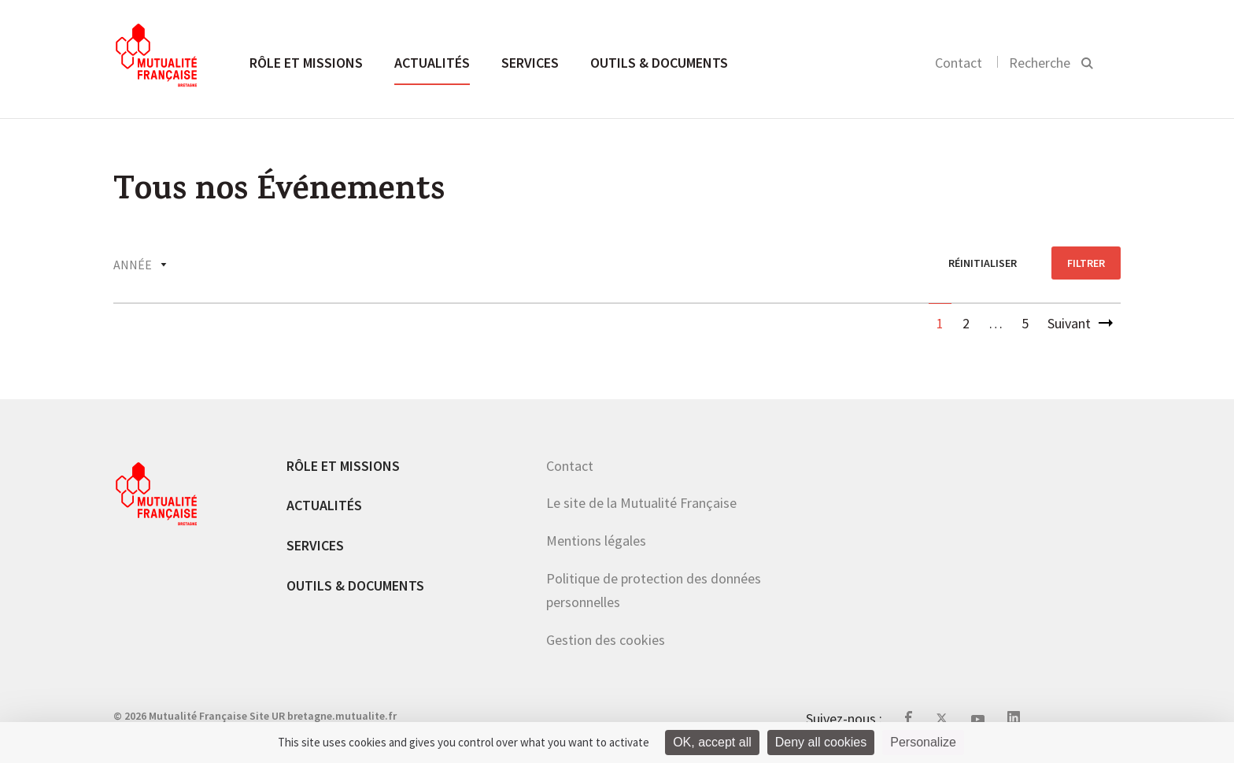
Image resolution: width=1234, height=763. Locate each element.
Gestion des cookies (605, 640)
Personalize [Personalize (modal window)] (923, 742)
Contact (958, 63)
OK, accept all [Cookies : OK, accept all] (712, 742)
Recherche (1039, 63)
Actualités (432, 63)
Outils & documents (659, 63)
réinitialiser (982, 263)
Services (530, 63)
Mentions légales (596, 541)
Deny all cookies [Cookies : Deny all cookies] (821, 742)
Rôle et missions (306, 63)
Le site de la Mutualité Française (641, 503)
